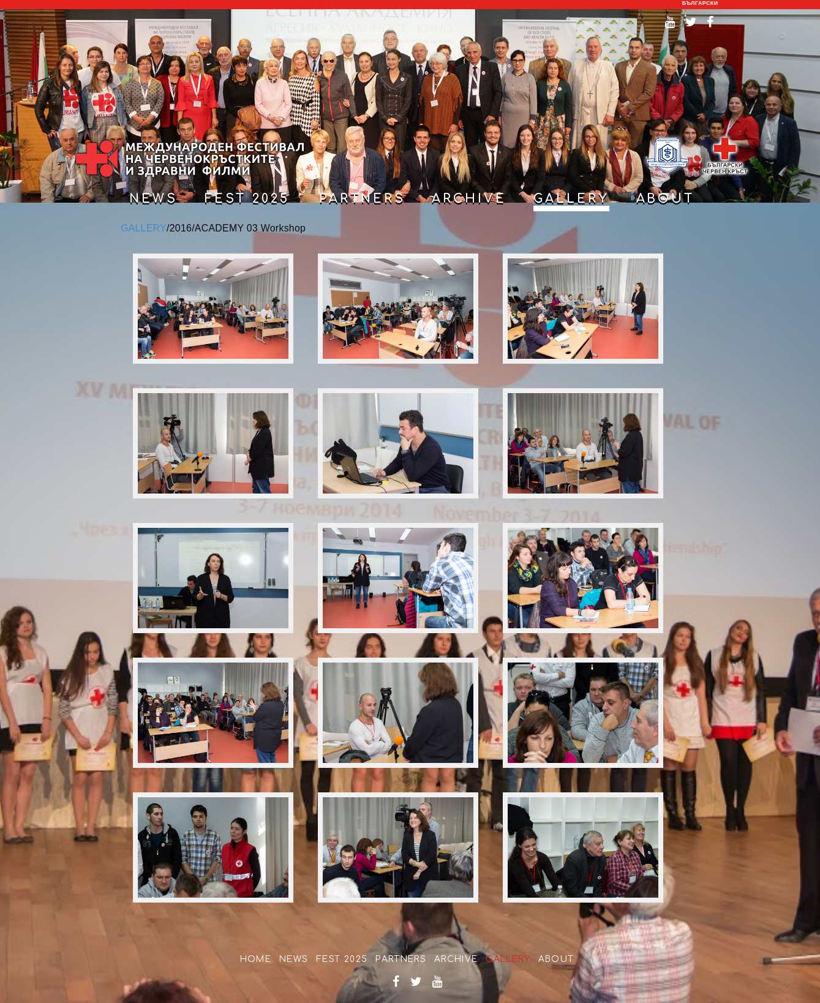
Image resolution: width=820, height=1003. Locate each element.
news (153, 199)
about (665, 199)
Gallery (508, 959)
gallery (571, 199)
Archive (456, 959)
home (256, 959)
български (700, 3)
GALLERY (144, 228)
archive (469, 199)
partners (362, 199)
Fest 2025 (247, 199)
